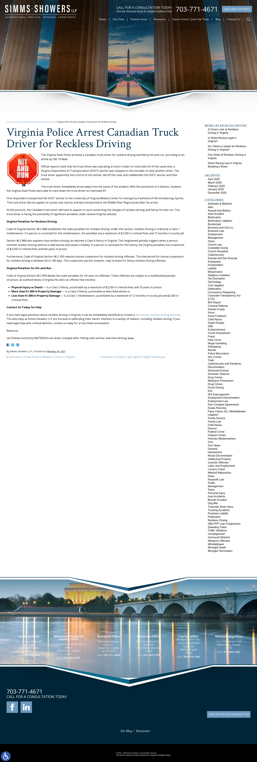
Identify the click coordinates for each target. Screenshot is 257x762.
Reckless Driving (47, 121)
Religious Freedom (219, 275)
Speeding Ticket (217, 527)
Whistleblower (216, 544)
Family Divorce (216, 418)
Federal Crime (216, 431)
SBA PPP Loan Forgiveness (224, 523)
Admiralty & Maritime (220, 203)
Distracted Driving (218, 370)
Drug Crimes (215, 377)
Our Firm (118, 19)
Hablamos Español (237, 9)
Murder (212, 350)
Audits (211, 482)
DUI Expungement (218, 394)
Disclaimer (143, 731)
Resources (160, 19)
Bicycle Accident (217, 499)
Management (215, 237)
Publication (214, 516)
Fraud (211, 336)
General (212, 448)
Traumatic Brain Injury (220, 506)
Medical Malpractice (219, 472)
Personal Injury (216, 493)
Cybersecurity (216, 254)
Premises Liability (218, 513)
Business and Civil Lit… (221, 227)
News (211, 476)
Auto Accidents (216, 496)
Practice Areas (139, 19)
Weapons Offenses (219, 540)
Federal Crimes (217, 435)
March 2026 (215, 182)
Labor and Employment (221, 465)
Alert (210, 207)
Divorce (212, 428)
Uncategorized (216, 533)
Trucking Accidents (219, 510)
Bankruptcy (214, 217)
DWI (210, 326)
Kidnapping (214, 346)
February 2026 (216, 186)
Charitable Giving (218, 248)
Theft (211, 360)
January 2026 (216, 189)
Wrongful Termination (220, 551)
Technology (214, 282)
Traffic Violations (217, 530)
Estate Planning (217, 408)
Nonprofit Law (216, 479)
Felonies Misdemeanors (222, 438)
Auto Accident (216, 213)
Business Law (216, 231)
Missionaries (215, 271)
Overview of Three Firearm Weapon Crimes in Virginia (42, 357)
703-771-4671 (197, 9)
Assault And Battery (219, 210)
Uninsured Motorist (219, 537)
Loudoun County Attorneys (19, 121)
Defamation (214, 288)
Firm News (214, 445)
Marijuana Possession (221, 380)
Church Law (215, 244)
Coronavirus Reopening (221, 292)
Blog (217, 19)
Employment (215, 234)
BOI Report (214, 302)
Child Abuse (215, 319)
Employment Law (218, 401)
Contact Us (233, 19)
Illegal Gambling (217, 343)
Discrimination (216, 367)
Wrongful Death (217, 547)
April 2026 (214, 179)
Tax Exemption (216, 278)
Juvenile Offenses (218, 462)
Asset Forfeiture (217, 316)
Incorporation (215, 265)
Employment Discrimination (224, 397)
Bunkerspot (214, 224)
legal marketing (140, 755)
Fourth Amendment (219, 333)
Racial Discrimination (220, 455)
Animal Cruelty (216, 309)
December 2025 (217, 192)
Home (102, 19)
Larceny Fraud (216, 469)
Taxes (211, 241)
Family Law (214, 421)
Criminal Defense (218, 305)
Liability (212, 268)
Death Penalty (216, 322)
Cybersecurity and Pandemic (224, 363)
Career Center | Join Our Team (190, 19)
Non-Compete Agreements (223, 404)
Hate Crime (214, 340)
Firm (210, 442)
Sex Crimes (214, 357)
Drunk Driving (216, 387)
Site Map (126, 731)
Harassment (215, 452)
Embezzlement (216, 329)
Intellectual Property (219, 459)
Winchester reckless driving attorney (158, 315)
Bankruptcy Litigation (220, 220)
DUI (210, 391)
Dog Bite (213, 503)
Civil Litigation (216, 285)
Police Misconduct (218, 353)
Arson (211, 312)
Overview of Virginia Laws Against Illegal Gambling (132, 357)
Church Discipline (218, 251)
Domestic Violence (218, 374)
